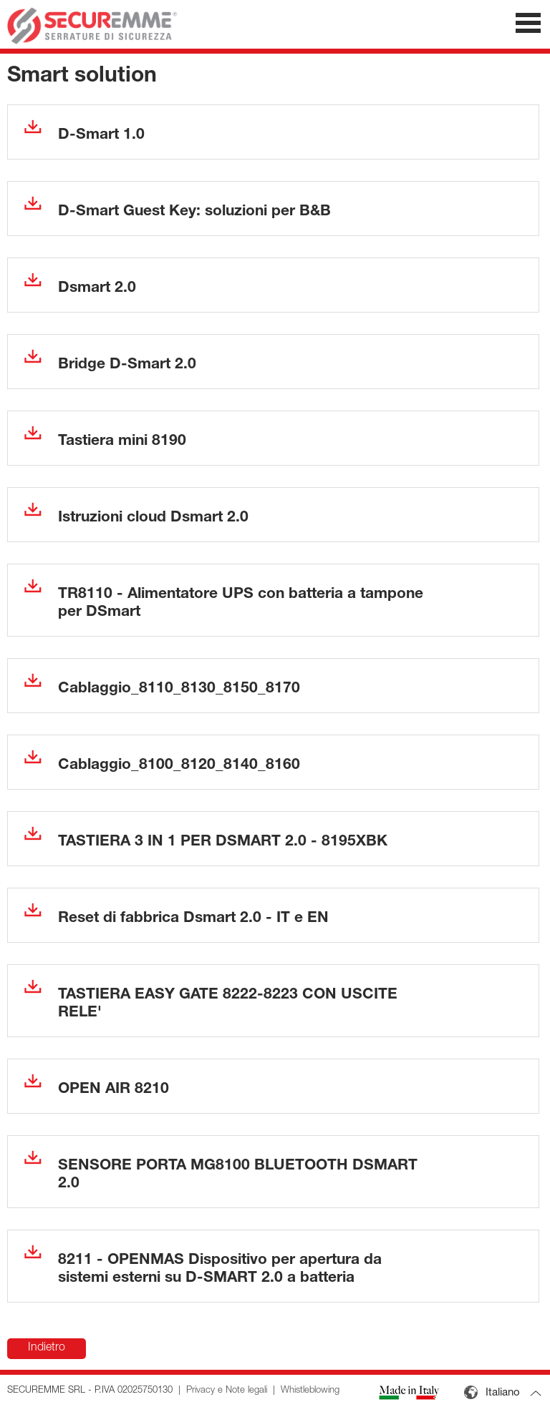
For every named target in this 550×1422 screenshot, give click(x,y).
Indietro (46, 1348)
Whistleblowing (310, 1391)
